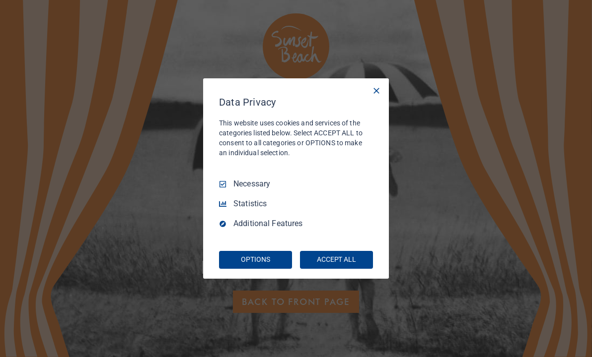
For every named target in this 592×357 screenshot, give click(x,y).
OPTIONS (255, 259)
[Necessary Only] (376, 90)
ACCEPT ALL (336, 259)
